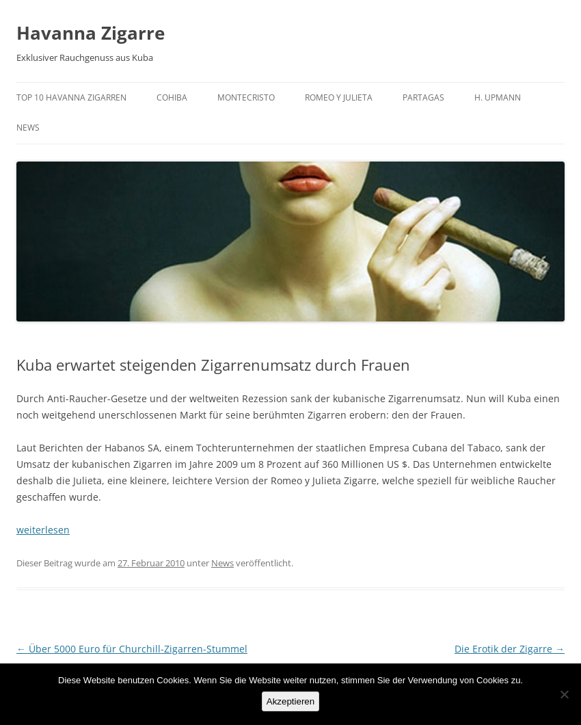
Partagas (423, 97)
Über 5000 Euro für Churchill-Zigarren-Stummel (131, 648)
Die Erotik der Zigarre (510, 648)
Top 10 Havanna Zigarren (71, 97)
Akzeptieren (290, 701)
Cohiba (172, 97)
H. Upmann (497, 97)
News (28, 127)
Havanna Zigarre (90, 33)
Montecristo (246, 97)
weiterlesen (43, 529)
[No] (564, 694)
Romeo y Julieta (339, 97)
